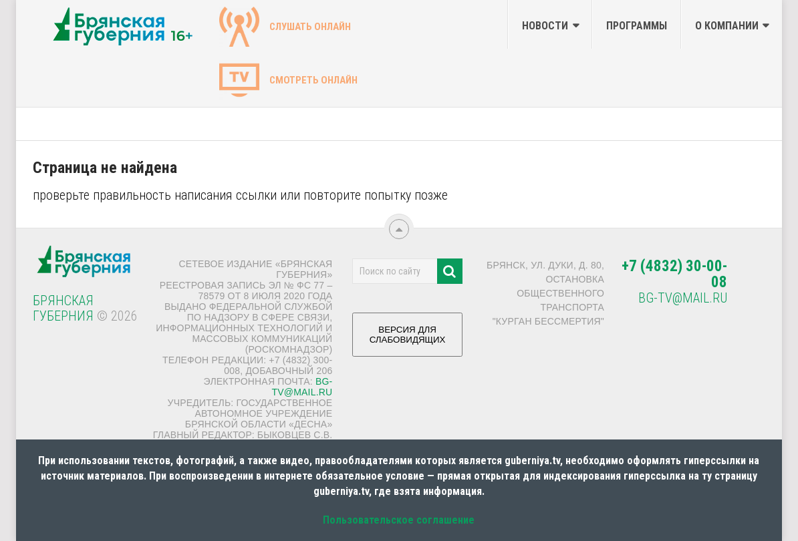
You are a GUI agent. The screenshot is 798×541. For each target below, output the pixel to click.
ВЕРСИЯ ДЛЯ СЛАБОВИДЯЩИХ (408, 340)
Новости (545, 25)
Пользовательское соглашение (399, 520)
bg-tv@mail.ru (302, 386)
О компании (727, 25)
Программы (636, 25)
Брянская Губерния (63, 308)
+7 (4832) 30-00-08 (674, 274)
